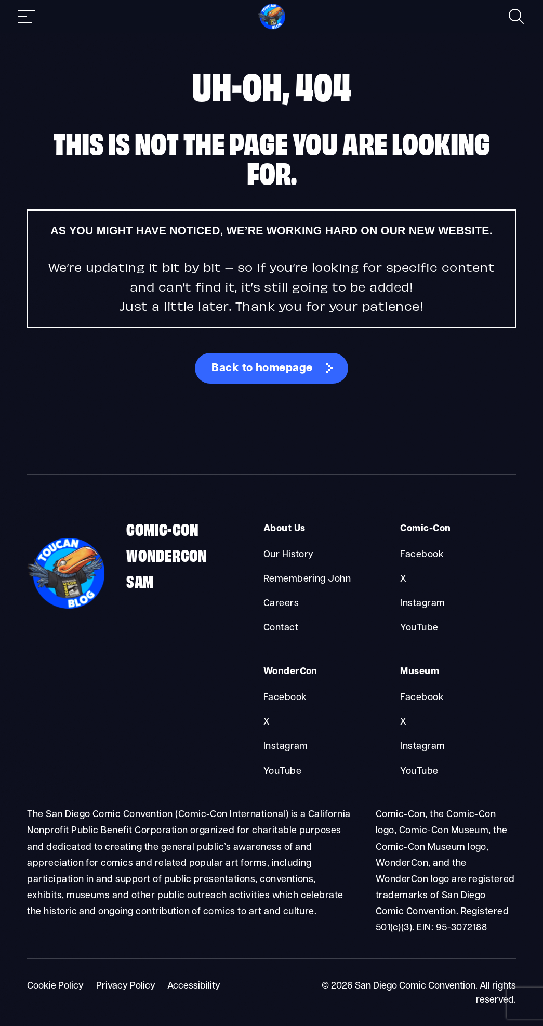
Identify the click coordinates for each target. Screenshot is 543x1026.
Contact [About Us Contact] (280, 628)
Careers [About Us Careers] (281, 603)
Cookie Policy (55, 986)
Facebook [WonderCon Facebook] (285, 697)
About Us (284, 528)
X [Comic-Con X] (403, 579)
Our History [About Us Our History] (288, 554)
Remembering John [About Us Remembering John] (307, 579)
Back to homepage (262, 368)
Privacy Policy (125, 986)
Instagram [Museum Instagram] (422, 746)
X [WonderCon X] (266, 722)
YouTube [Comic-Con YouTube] (419, 628)
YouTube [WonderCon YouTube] (282, 771)
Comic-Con (162, 528)
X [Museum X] (403, 722)
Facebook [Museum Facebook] (422, 697)
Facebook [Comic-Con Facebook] (422, 554)
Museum (419, 671)
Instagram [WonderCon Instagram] (285, 746)
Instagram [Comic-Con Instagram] (422, 603)
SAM (139, 580)
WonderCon (166, 554)
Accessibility (193, 986)
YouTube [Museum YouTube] (419, 771)
